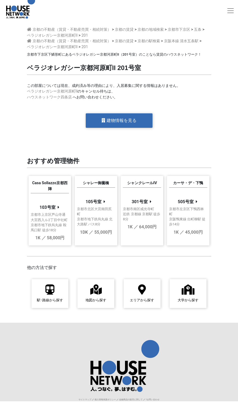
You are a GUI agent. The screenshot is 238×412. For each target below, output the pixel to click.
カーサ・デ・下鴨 (188, 183)
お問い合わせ (153, 399)
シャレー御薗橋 (96, 183)
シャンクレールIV (142, 183)
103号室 (48, 207)
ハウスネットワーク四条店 (49, 97)
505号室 (186, 201)
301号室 (140, 201)
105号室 (93, 201)
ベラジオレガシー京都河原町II (52, 91)
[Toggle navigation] (230, 10)
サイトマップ (85, 399)
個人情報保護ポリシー (105, 399)
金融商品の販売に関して (131, 399)
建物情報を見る (119, 120)
